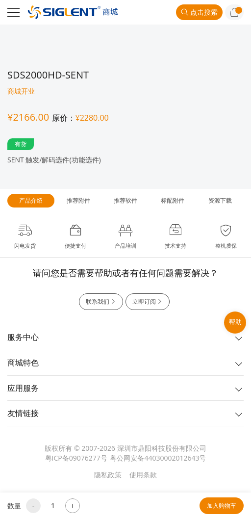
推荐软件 (125, 200)
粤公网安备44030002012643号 (158, 458)
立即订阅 (147, 302)
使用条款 (143, 474)
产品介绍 (31, 200)
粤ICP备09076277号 (76, 458)
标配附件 (172, 200)
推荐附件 (78, 200)
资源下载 (220, 200)
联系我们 (101, 302)
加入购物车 (221, 505)
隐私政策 (108, 474)
